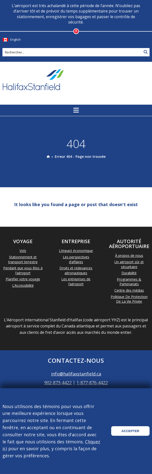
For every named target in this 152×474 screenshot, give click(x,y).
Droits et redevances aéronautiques (75, 270)
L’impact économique (76, 250)
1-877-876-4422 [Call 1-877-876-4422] (92, 383)
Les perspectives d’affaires (76, 259)
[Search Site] (146, 52)
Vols (23, 250)
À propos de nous (129, 255)
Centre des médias (129, 290)
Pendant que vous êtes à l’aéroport (23, 270)
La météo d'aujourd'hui (124, 80)
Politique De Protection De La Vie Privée (129, 299)
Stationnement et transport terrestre (23, 259)
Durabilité (129, 273)
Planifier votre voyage (23, 279)
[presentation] (48, 156)
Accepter (130, 431)
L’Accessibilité (23, 285)
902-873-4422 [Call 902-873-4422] (58, 383)
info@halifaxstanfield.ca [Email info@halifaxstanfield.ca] (76, 374)
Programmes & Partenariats (129, 282)
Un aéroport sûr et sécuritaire (129, 264)
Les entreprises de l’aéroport (75, 281)
